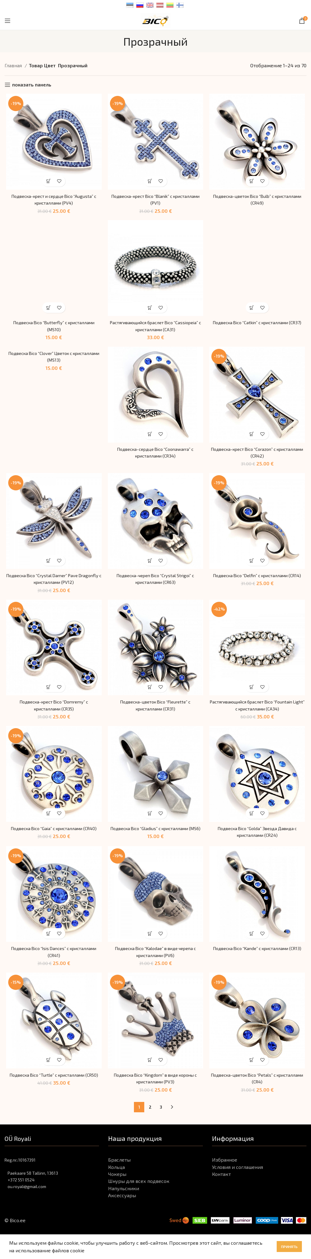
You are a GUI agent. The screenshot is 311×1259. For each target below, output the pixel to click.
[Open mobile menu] (8, 21)
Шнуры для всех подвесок (138, 1195)
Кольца (116, 1181)
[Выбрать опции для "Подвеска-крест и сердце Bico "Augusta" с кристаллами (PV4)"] (47, 182)
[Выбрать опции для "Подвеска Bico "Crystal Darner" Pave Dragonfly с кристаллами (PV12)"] (47, 564)
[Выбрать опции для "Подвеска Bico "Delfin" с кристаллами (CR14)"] (253, 564)
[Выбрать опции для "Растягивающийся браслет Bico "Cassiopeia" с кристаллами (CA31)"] (150, 309)
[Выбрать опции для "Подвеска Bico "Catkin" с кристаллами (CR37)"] (253, 309)
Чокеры (117, 1188)
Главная (14, 65)
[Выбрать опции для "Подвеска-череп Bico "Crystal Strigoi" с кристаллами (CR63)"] (150, 564)
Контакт (221, 1188)
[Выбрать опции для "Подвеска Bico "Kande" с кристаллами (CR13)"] (253, 946)
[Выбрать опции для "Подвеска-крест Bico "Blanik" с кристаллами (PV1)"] (150, 182)
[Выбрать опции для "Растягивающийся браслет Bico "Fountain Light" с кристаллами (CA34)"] (253, 691)
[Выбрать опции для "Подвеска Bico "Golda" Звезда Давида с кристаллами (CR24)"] (253, 819)
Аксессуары (122, 1209)
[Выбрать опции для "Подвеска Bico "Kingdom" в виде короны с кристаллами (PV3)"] (150, 1074)
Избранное (224, 1174)
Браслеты (119, 1174)
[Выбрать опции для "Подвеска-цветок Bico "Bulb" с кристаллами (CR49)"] (253, 182)
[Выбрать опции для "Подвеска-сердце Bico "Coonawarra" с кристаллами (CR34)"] (150, 437)
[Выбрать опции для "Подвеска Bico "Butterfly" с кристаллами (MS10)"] (47, 309)
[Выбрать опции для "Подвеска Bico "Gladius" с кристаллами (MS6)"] (150, 819)
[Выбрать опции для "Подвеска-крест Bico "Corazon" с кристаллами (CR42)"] (253, 437)
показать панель (31, 85)
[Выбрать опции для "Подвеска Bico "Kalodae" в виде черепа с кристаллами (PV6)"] (150, 946)
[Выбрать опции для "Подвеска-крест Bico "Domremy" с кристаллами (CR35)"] (47, 691)
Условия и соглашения (237, 1181)
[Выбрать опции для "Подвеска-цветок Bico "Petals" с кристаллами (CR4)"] (253, 1074)
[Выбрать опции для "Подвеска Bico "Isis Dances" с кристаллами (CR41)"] (47, 946)
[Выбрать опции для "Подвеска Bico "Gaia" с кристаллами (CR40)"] (47, 819)
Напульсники (123, 1202)
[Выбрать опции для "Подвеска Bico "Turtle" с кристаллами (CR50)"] (47, 1074)
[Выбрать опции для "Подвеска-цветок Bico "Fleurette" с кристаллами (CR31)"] (150, 691)
